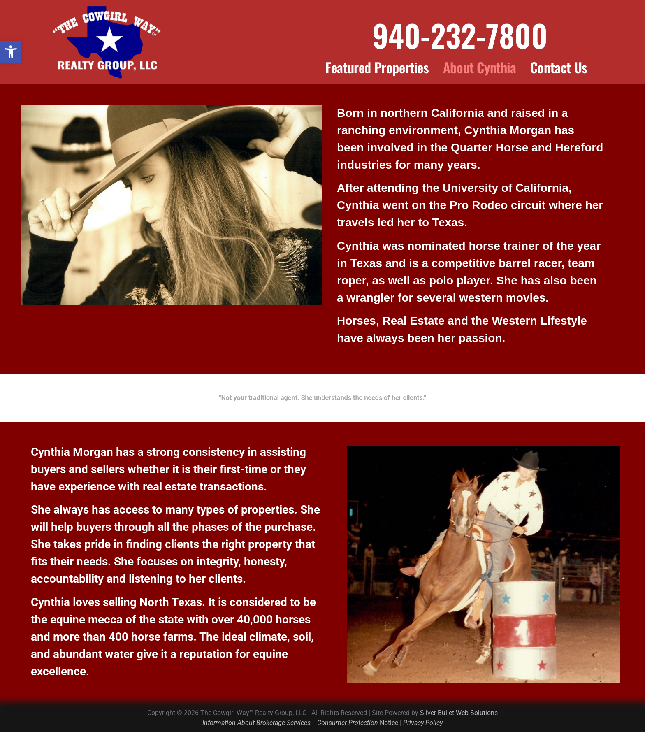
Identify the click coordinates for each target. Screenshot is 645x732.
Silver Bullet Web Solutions (459, 713)
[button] (10, 52)
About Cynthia (479, 67)
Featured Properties (377, 67)
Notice (357, 723)
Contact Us (558, 67)
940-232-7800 (460, 34)
